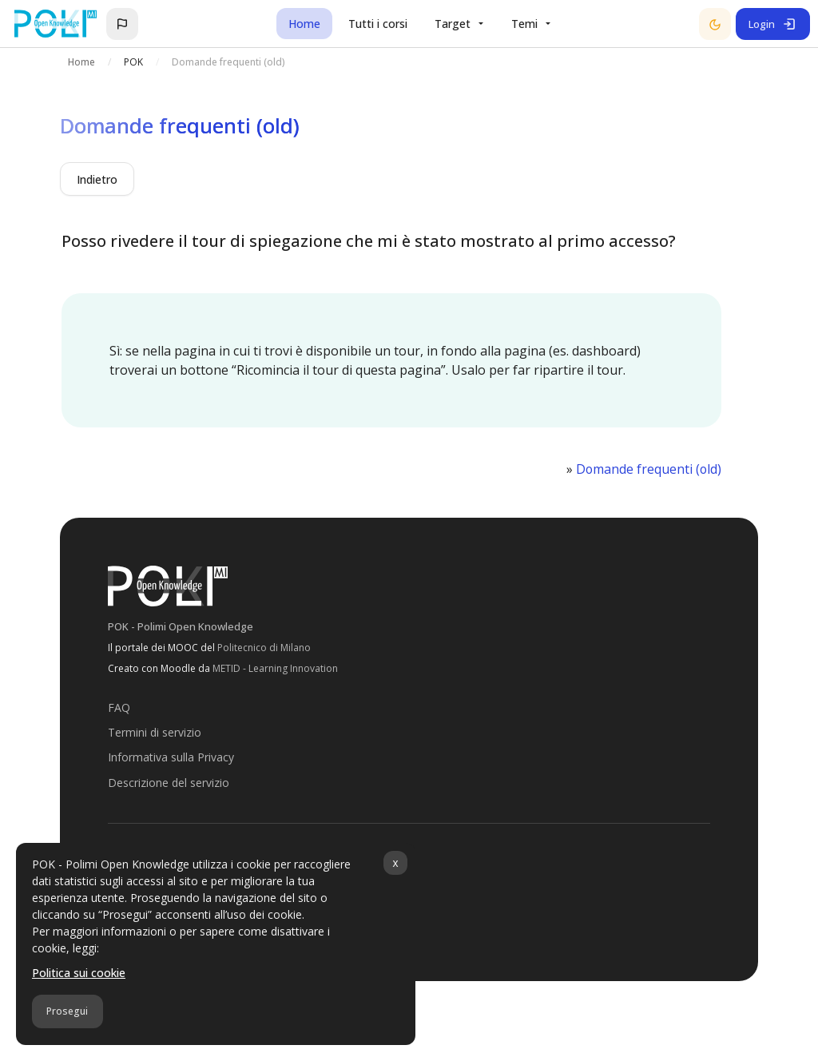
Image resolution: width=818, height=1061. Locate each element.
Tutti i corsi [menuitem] (377, 23)
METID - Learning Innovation (275, 667)
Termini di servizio (154, 731)
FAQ (119, 706)
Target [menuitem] (453, 23)
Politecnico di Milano (264, 647)
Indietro (97, 179)
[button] (122, 24)
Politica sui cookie (78, 972)
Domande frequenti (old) (647, 469)
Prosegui (67, 1011)
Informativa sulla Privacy (171, 756)
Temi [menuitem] (524, 23)
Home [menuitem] (304, 23)
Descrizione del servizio (168, 781)
